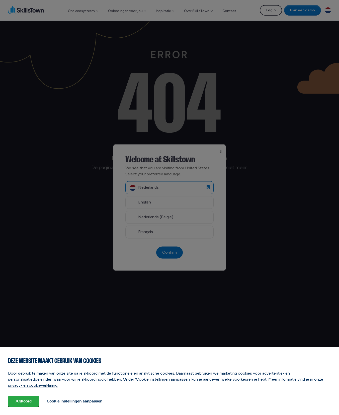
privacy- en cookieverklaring (32, 385)
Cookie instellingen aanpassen (74, 401)
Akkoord (24, 401)
